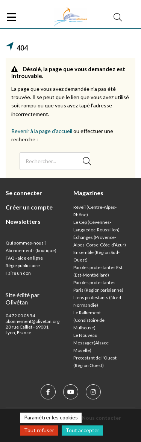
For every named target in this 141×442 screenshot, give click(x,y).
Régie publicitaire (23, 265)
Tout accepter (82, 430)
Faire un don (18, 273)
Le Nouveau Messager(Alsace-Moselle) (91, 342)
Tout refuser (39, 430)
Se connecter (24, 192)
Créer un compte (29, 207)
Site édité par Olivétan (22, 298)
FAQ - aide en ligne (24, 258)
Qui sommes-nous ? (26, 243)
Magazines (88, 192)
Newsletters (23, 221)
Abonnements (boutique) (31, 250)
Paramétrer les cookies (51, 417)
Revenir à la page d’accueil (41, 131)
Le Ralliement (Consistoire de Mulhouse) (89, 320)
